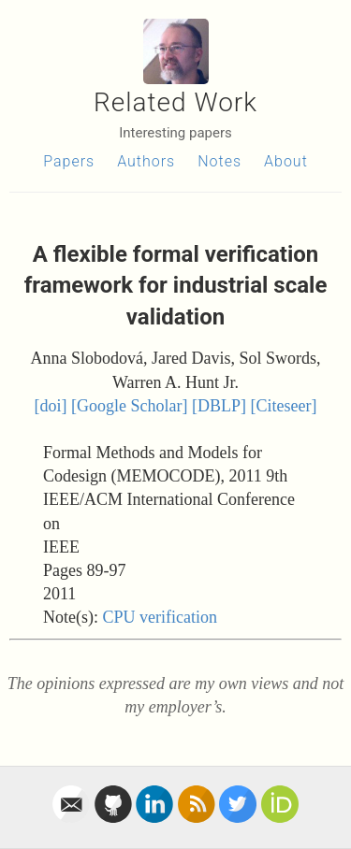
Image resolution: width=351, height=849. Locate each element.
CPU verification (159, 617)
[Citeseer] (284, 405)
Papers (69, 161)
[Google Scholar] (129, 405)
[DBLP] (219, 405)
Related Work (175, 102)
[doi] (51, 405)
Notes (219, 161)
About (286, 161)
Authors (146, 161)
